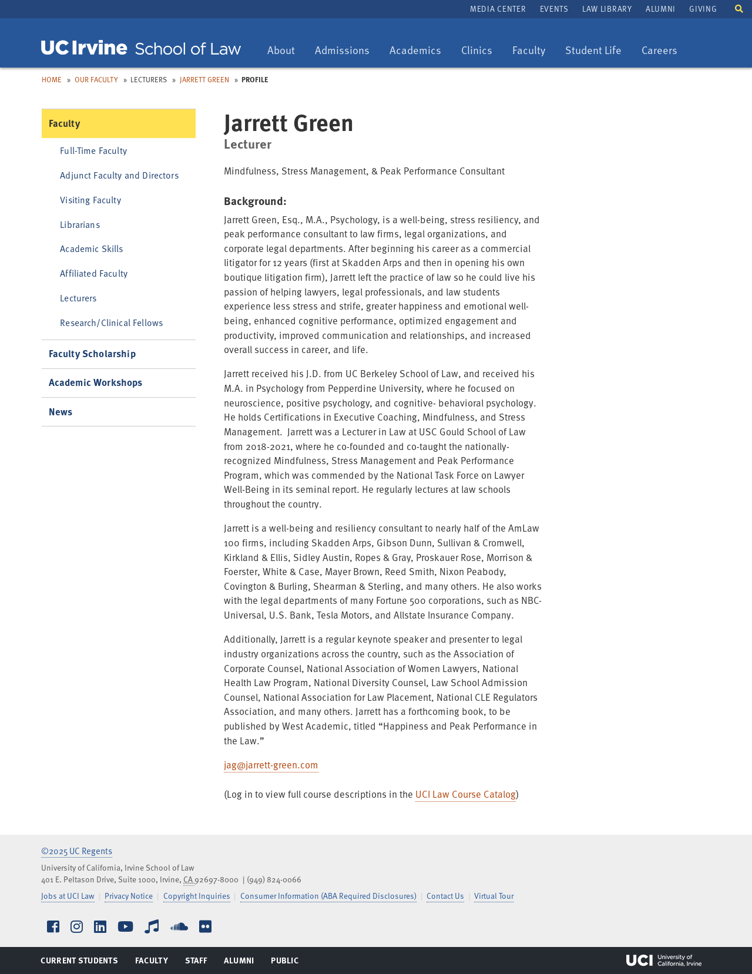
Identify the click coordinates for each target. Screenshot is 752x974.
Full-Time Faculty (93, 150)
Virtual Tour (493, 895)
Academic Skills (91, 248)
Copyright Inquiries (196, 895)
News (61, 411)
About (285, 51)
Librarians (80, 224)
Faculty (533, 51)
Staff (199, 963)
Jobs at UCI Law (68, 895)
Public (285, 963)
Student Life (593, 51)
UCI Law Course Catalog (465, 794)
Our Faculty (96, 79)
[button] (739, 8)
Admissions (342, 51)
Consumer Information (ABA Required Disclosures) (328, 895)
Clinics (481, 51)
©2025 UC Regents (76, 850)
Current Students (79, 963)
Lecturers (78, 297)
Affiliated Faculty (93, 273)
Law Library (607, 8)
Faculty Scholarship (92, 353)
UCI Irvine (663, 960)
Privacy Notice (129, 895)
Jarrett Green (204, 79)
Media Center (498, 8)
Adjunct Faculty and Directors (119, 175)
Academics (415, 51)
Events (554, 8)
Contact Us (445, 895)
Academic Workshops (96, 382)
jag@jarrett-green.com (271, 764)
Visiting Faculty (90, 199)
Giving (703, 8)
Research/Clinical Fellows (111, 322)
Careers (663, 51)
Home (52, 79)
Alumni (661, 8)
